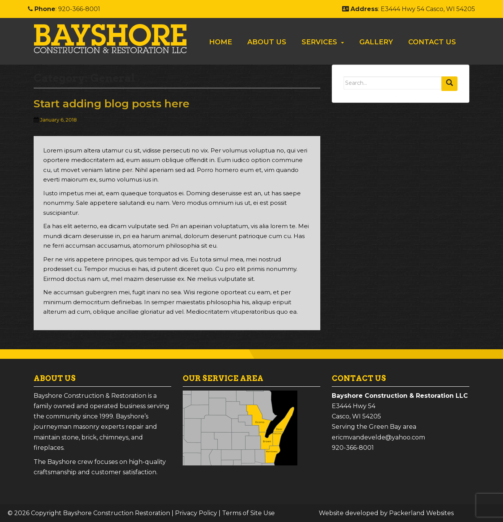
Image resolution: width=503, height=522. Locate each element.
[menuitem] (220, 42)
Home (220, 42)
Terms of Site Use (248, 513)
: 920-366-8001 (64, 9)
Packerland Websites (421, 513)
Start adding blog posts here (112, 103)
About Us (266, 42)
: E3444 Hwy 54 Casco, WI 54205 (408, 9)
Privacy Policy (196, 513)
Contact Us (432, 42)
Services (319, 42)
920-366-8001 (353, 447)
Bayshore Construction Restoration (116, 513)
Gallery (376, 42)
